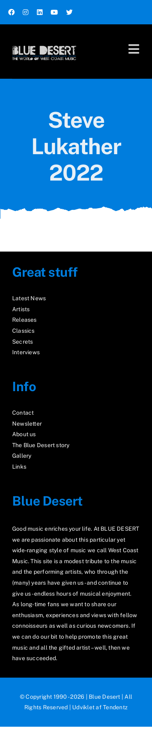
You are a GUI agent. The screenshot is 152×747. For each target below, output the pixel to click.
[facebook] (11, 12)
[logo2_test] (44, 43)
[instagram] (25, 12)
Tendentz (115, 707)
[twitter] (69, 12)
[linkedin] (40, 12)
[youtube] (54, 12)
